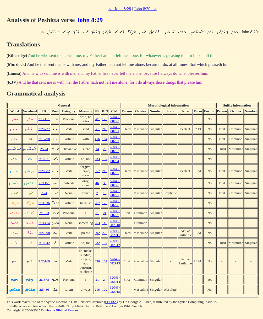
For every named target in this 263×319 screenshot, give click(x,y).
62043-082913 (114, 261)
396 (97, 261)
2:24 (44, 193)
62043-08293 (115, 149)
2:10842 (44, 243)
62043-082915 (114, 289)
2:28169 (44, 261)
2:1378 (44, 279)
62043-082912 (114, 243)
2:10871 (44, 159)
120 (104, 203)
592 (97, 233)
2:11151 (44, 183)
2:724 (44, 149)
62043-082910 (114, 223)
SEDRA (111, 302)
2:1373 (44, 213)
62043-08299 (115, 213)
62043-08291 (115, 129)
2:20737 (44, 129)
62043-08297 (115, 193)
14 (97, 149)
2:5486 (44, 289)
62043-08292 (115, 139)
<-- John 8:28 (119, 9)
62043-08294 (115, 159)
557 (97, 171)
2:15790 (44, 139)
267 (97, 203)
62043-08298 (115, 203)
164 (104, 139)
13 (104, 193)
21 (97, 213)
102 (104, 289)
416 (97, 139)
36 (104, 183)
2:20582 (44, 171)
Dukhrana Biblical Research (60, 310)
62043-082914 (114, 279)
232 (97, 243)
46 (97, 183)
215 (104, 171)
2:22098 (44, 233)
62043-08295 (115, 171)
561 (97, 129)
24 (104, 213)
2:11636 (44, 203)
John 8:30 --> (145, 9)
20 (104, 149)
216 (104, 129)
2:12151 (44, 119)
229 (104, 233)
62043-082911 (114, 233)
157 (104, 261)
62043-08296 (115, 183)
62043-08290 (115, 119)
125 (104, 119)
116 (104, 223)
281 (97, 119)
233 (97, 159)
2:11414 (44, 223)
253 (97, 223)
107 (104, 159)
